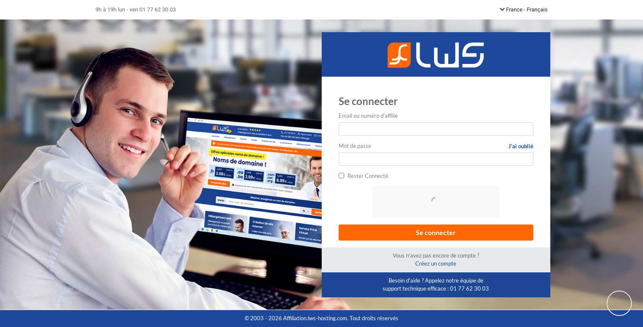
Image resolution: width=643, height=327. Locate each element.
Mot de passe (355, 145)
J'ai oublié (520, 146)
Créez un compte (435, 263)
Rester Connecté (368, 175)
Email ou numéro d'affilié (368, 115)
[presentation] (437, 202)
